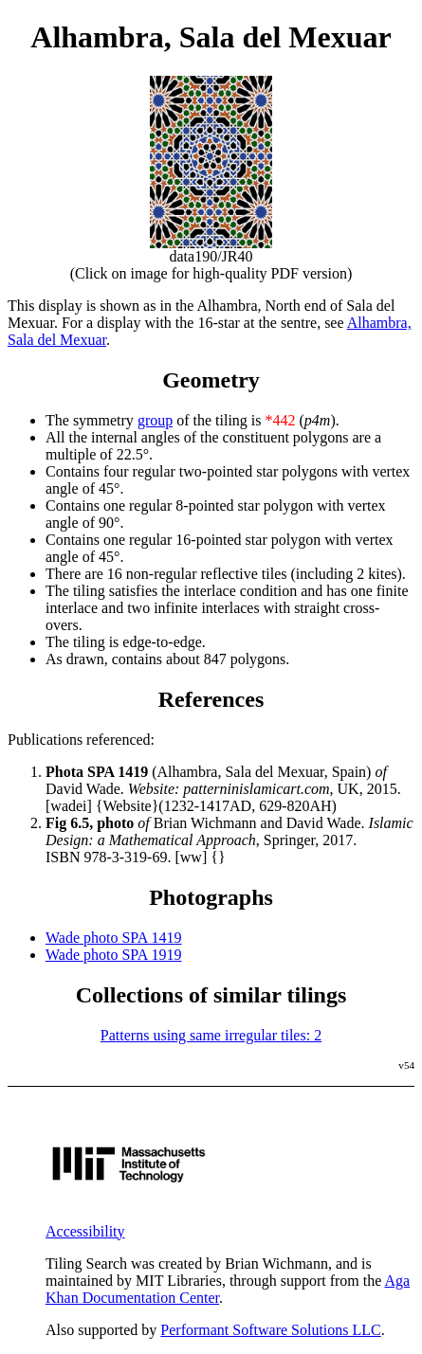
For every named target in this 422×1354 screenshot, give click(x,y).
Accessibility (85, 1231)
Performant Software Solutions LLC (270, 1330)
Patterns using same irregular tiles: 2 (211, 1035)
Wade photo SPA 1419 (113, 938)
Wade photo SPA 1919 (113, 955)
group (155, 420)
